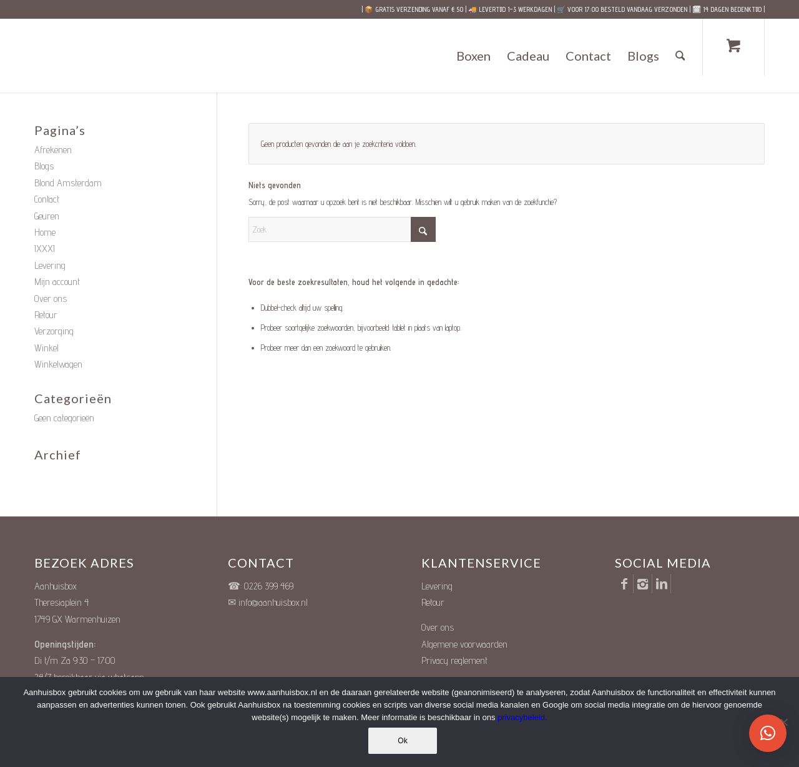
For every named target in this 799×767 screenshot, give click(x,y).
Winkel (46, 348)
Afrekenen (53, 150)
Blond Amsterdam (68, 183)
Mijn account (57, 282)
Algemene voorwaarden (464, 644)
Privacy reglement (454, 660)
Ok (402, 740)
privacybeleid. (522, 717)
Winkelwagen (58, 364)
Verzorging (54, 331)
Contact (46, 199)
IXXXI (44, 248)
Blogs (44, 166)
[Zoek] (680, 56)
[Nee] (783, 722)
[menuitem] (473, 56)
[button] (768, 733)
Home (45, 232)
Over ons (50, 298)
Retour (45, 315)
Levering (50, 265)
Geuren (46, 216)
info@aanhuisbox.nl (273, 602)
